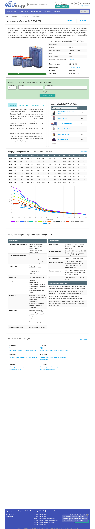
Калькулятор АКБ (36, 11)
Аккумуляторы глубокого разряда (44, 522)
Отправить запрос (74, 67)
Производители (23, 11)
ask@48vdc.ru (84, 6)
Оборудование (11, 11)
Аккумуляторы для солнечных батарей (46, 520)
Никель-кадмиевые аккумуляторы (45, 518)
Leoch (63, 134)
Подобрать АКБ (23, 511)
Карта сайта (10, 517)
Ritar (63, 139)
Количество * (12, 85)
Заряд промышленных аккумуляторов (23, 357)
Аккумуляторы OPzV (40, 517)
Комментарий (49, 85)
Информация (47, 11)
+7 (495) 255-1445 (80, 3)
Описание (12, 105)
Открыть (71, 59)
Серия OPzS (24, 16)
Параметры (35, 105)
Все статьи (83, 339)
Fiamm (62, 118)
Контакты (57, 11)
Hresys (64, 129)
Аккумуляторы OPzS (40, 514)
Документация (24, 105)
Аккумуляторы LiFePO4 (41, 524)
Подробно (84, 151)
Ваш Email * (21, 85)
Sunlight (14, 16)
